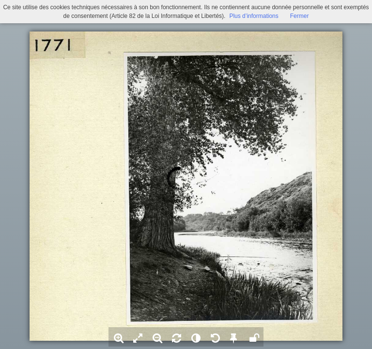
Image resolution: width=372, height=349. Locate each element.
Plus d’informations (253, 16)
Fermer (299, 16)
